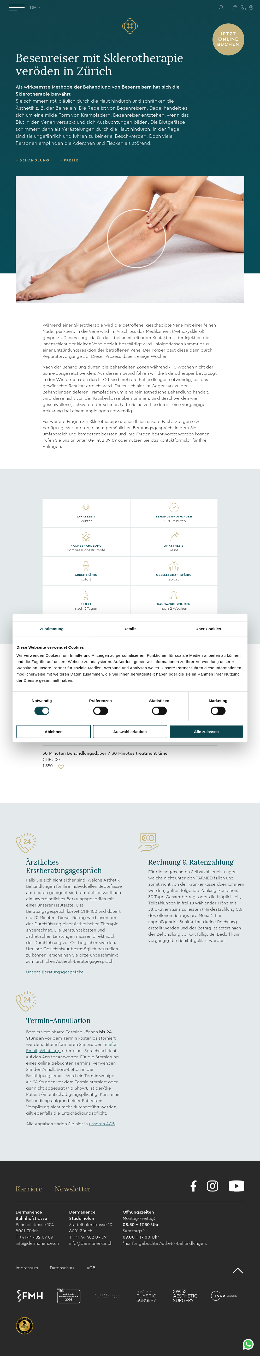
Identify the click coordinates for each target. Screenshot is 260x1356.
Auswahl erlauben (130, 731)
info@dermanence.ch (37, 1243)
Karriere (30, 1188)
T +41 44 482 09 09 (34, 1237)
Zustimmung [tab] (52, 628)
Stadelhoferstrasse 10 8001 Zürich (90, 1227)
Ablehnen (53, 731)
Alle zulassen (206, 731)
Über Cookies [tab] (208, 628)
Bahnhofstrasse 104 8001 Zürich (35, 1227)
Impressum (27, 1268)
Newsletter (73, 1188)
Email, (32, 1050)
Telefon (110, 1044)
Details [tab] (130, 628)
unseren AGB (102, 1124)
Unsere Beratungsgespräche (55, 972)
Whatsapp (50, 1050)
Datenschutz (63, 1268)
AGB (90, 1268)
